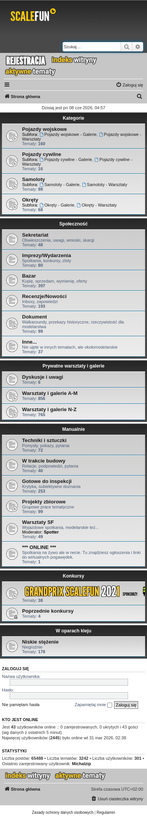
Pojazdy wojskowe (44, 129)
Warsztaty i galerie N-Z (49, 409)
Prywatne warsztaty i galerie (73, 366)
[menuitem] (129, 85)
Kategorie (73, 118)
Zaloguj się (15, 668)
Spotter (51, 532)
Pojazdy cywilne (41, 154)
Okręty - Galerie (56, 205)
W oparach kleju (73, 631)
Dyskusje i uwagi (42, 377)
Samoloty (33, 179)
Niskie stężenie (40, 642)
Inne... (29, 342)
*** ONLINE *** (39, 547)
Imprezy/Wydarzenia (46, 255)
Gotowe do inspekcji (47, 481)
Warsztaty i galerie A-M (49, 393)
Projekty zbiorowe (44, 502)
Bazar (29, 276)
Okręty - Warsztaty (97, 205)
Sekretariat (35, 235)
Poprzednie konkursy (48, 611)
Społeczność (73, 224)
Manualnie (73, 429)
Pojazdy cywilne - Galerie (65, 159)
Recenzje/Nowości (44, 296)
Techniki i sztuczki (44, 440)
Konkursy (73, 576)
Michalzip (81, 763)
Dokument (34, 317)
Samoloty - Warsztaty (104, 184)
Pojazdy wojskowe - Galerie (68, 134)
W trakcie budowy (43, 461)
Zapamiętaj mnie (93, 705)
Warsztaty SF (38, 522)
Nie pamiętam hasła (20, 704)
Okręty (30, 200)
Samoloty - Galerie (59, 184)
